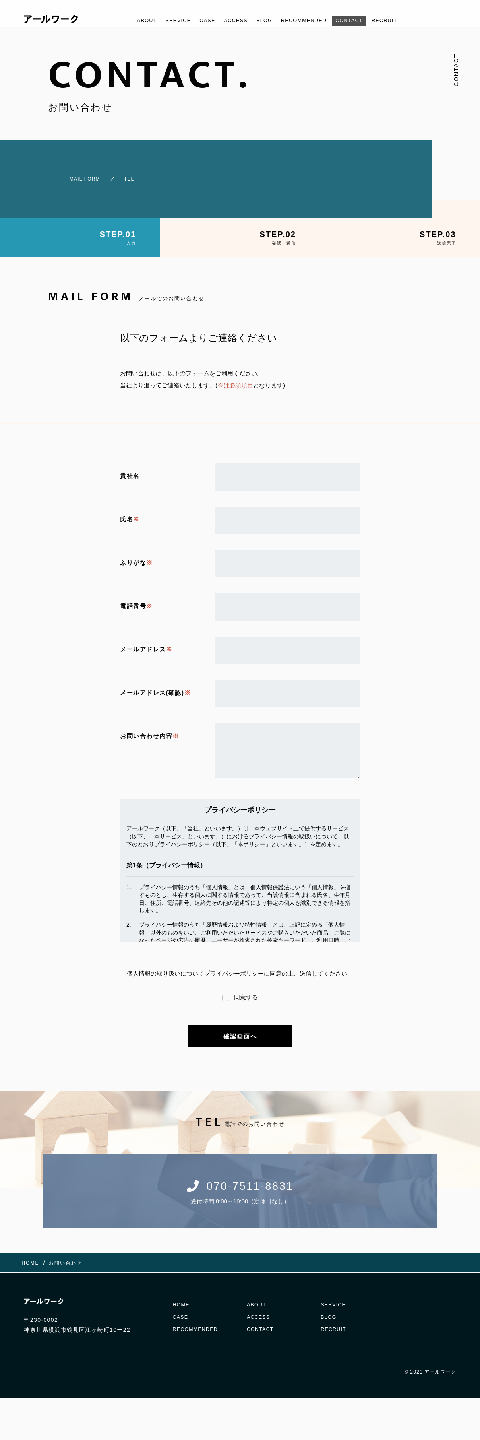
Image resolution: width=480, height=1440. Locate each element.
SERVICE (165, 20)
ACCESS (231, 20)
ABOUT (129, 20)
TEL (125, 175)
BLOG (263, 20)
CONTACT (361, 20)
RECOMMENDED (308, 20)
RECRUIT (401, 20)
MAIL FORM (70, 175)
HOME (182, 1295)
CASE (198, 20)
